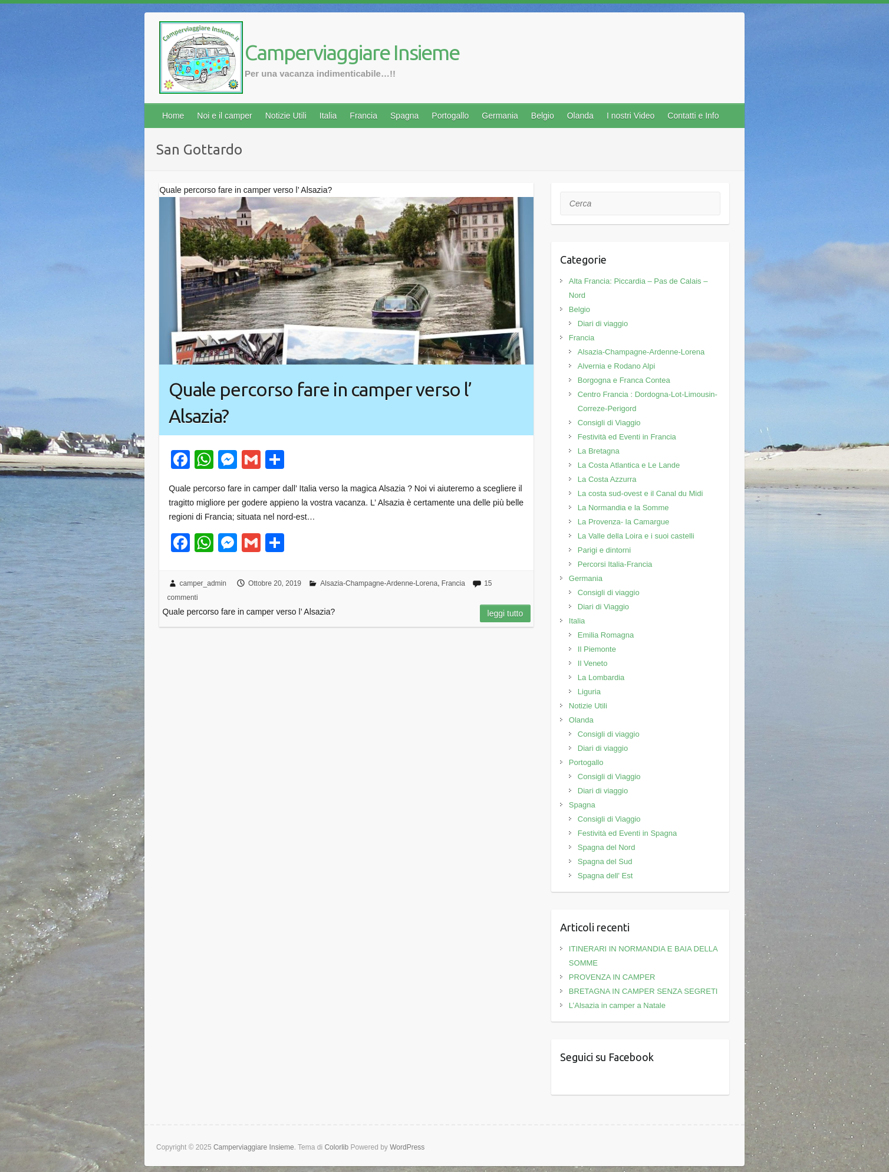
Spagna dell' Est (605, 875)
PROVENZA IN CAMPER (612, 977)
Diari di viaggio (603, 323)
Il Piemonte (597, 649)
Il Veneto (593, 663)
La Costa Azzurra (607, 479)
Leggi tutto (505, 613)
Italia (328, 115)
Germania (500, 115)
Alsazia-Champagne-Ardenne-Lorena (378, 583)
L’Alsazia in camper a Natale (617, 1005)
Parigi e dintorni (604, 550)
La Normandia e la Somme (623, 507)
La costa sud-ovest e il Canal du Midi (640, 493)
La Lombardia (601, 677)
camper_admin (203, 583)
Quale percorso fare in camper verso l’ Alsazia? (320, 402)
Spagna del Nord (607, 847)
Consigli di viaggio (609, 592)
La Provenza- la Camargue (623, 521)
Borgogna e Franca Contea (624, 380)
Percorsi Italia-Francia (615, 564)
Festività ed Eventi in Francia (627, 436)
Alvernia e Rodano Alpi (617, 366)
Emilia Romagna (606, 635)
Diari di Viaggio (603, 606)
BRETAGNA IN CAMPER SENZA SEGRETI (643, 991)
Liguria (589, 691)
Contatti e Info (693, 115)
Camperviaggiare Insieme (352, 52)
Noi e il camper (224, 115)
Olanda (580, 115)
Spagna (404, 115)
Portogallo (450, 115)
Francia (363, 115)
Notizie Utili (286, 115)
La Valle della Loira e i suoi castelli (636, 535)
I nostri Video (630, 115)
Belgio (542, 115)
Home (173, 115)
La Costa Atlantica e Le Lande (629, 465)
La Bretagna (599, 451)
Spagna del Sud (605, 861)
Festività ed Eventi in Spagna (627, 833)
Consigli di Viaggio (609, 422)
